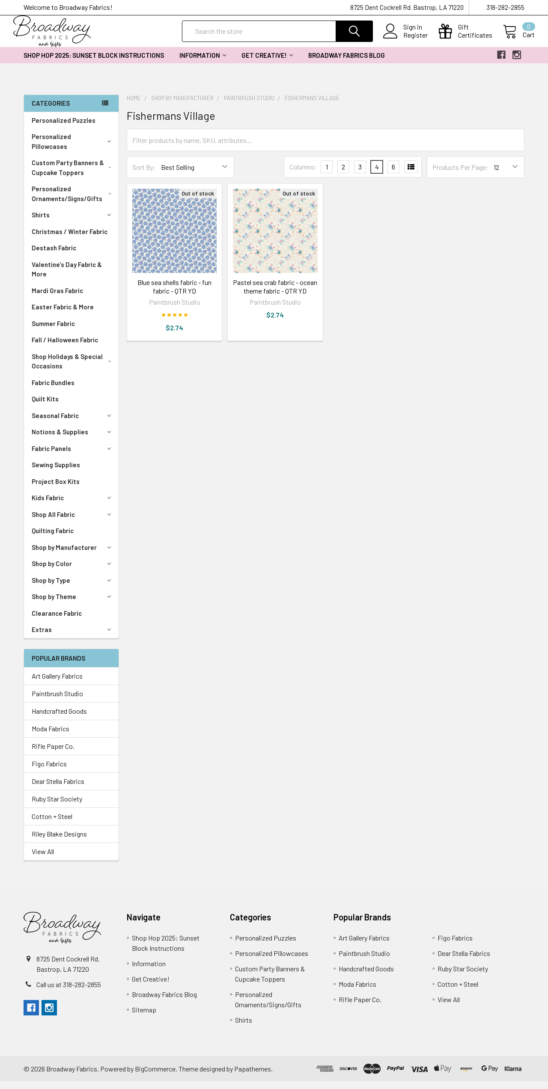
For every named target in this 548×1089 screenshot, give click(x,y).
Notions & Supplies (73, 439)
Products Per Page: (460, 175)
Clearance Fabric (57, 621)
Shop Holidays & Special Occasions (73, 369)
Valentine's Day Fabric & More (67, 277)
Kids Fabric (73, 505)
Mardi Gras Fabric (57, 298)
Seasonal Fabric (73, 423)
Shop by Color (73, 571)
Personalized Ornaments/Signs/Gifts (73, 201)
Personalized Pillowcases (73, 149)
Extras (73, 637)
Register (405, 40)
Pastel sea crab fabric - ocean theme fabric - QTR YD (275, 294)
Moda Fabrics (50, 736)
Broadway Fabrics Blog (346, 63)
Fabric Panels (73, 456)
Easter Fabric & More (63, 314)
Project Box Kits (56, 489)
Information (202, 63)
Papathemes (252, 1076)
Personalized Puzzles (63, 128)
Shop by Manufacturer (73, 555)
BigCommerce (155, 1076)
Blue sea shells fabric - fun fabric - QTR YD (174, 294)
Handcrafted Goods (59, 719)
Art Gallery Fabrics (57, 684)
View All (43, 859)
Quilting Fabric (53, 538)
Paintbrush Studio (57, 701)
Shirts (73, 222)
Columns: (303, 174)
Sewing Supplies (56, 472)
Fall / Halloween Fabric (65, 347)
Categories (51, 111)
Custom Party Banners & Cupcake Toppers (73, 175)
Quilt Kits (45, 406)
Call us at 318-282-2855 (68, 992)
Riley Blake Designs (59, 841)
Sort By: (144, 175)
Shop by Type (73, 588)
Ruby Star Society (57, 806)
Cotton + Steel (52, 824)
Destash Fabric (54, 255)
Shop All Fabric (73, 522)
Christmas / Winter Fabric (69, 239)
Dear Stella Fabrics (58, 789)
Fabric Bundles (53, 390)
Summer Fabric (53, 331)
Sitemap (144, 1017)
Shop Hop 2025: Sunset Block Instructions (94, 63)
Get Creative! (267, 63)
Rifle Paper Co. (53, 754)
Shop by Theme (73, 604)
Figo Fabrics (49, 771)
